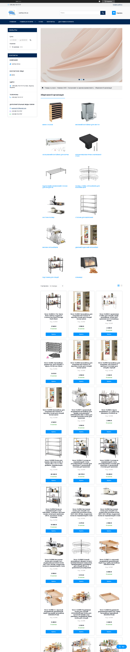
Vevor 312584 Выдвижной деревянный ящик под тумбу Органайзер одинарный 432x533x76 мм (109, 554)
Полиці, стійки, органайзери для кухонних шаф (109, 156)
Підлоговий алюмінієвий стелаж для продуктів (80, 156)
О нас (41, 21)
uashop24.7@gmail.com (19, 108)
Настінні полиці (48, 187)
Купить (53, 275)
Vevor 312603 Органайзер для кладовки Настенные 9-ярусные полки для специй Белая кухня (81, 258)
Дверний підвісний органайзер (49, 218)
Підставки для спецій (79, 217)
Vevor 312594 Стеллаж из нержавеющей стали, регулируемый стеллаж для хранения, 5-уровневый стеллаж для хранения (81, 405)
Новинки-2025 (62, 88)
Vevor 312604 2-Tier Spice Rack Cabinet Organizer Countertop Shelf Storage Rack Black (53, 258)
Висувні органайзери (106, 187)
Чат (121, 647)
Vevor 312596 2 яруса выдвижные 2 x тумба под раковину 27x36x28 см (109, 353)
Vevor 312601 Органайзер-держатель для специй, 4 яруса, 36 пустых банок (53, 306)
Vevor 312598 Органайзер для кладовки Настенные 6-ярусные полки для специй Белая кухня (54, 354)
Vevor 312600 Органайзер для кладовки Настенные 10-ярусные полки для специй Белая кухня (81, 307)
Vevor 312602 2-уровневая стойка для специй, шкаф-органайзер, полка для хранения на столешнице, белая (109, 259)
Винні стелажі (47, 124)
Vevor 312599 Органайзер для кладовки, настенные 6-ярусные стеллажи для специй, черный (109, 307)
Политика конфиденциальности (77, 649)
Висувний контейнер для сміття (80, 125)
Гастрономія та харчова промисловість (81, 88)
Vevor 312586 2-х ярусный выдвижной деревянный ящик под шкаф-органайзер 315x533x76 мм (53, 554)
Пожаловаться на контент (59, 649)
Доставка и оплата (66, 21)
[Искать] (102, 13)
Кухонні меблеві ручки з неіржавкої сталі (51, 156)
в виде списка (121, 227)
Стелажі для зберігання (79, 187)
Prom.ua (74, 647)
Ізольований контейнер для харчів (109, 125)
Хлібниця (102, 217)
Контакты (51, 21)
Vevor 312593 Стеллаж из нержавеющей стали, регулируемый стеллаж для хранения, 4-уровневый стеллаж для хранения (109, 405)
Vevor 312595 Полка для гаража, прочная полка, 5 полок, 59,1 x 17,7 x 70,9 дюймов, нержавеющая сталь (53, 405)
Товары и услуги (26, 21)
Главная (13, 21)
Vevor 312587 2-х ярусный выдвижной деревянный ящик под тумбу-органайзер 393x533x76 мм (109, 503)
